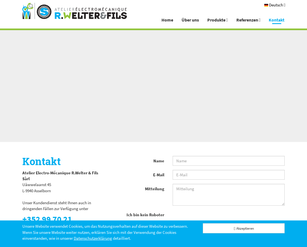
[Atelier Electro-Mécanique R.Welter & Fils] (74, 11)
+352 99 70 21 (47, 219)
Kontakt (276, 20)
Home (167, 20)
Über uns (190, 20)
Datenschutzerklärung (93, 238)
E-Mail (158, 174)
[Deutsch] (275, 5)
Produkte (217, 20)
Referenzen (248, 20)
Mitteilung (154, 188)
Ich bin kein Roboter (145, 214)
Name (158, 160)
